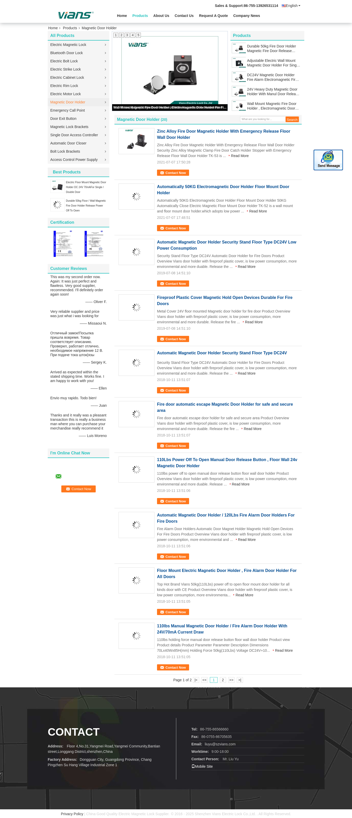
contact (74, 732)
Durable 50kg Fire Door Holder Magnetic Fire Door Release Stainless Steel (271, 48)
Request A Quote (213, 16)
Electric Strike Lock (65, 69)
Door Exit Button (63, 118)
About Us (161, 16)
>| (239, 680)
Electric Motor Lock (65, 94)
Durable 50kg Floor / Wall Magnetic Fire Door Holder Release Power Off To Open (86, 205)
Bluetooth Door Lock (66, 53)
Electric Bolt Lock (64, 61)
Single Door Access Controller (74, 135)
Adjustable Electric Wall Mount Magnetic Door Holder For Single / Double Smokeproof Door (273, 63)
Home (122, 16)
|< (196, 680)
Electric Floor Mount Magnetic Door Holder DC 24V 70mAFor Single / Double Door (86, 187)
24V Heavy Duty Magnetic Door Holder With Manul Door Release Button (273, 91)
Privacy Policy (72, 814)
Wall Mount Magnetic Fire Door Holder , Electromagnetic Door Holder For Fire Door (170, 107)
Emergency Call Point (67, 110)
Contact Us (184, 16)
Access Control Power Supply (73, 160)
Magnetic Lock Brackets (69, 127)
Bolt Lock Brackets (65, 151)
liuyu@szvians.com (220, 744)
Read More (240, 156)
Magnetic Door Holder (67, 102)
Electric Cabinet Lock (67, 77)
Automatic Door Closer (68, 143)
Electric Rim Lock (64, 86)
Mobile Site (202, 766)
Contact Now (175, 173)
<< (204, 680)
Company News (246, 16)
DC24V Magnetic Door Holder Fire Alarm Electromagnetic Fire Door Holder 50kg (272, 77)
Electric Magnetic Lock (68, 45)
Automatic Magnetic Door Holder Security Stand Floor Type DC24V (222, 353)
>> (231, 680)
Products (140, 16)
